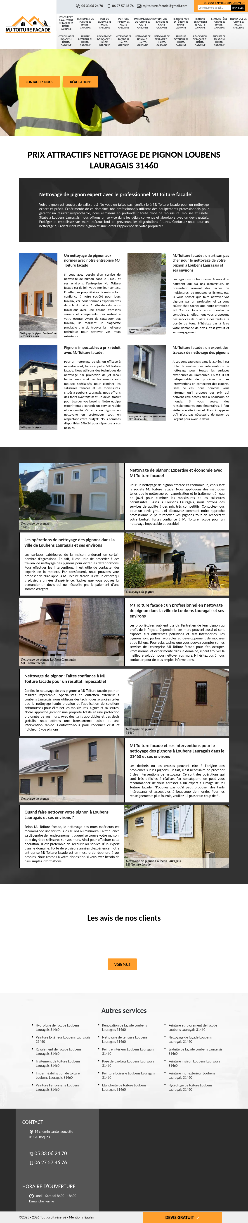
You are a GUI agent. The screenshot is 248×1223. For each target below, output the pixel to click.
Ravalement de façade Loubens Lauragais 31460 (58, 1051)
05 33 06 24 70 (90, 6)
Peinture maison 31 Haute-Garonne (124, 23)
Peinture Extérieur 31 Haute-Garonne (181, 41)
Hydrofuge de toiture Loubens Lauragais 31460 (190, 1087)
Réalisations (80, 82)
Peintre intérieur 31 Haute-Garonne (85, 41)
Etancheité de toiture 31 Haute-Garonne (219, 23)
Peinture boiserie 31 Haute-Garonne (162, 23)
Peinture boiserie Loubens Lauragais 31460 (128, 1075)
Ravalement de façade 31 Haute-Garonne (104, 41)
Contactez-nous (39, 82)
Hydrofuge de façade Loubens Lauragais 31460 (58, 1027)
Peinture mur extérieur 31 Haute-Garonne (181, 23)
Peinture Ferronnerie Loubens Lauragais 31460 (58, 1087)
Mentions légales (81, 1217)
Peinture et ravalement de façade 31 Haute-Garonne (66, 23)
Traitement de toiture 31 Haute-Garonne (85, 23)
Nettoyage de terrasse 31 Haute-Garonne (162, 41)
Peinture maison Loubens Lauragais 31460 (194, 1063)
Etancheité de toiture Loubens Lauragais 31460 (124, 1087)
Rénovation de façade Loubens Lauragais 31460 (124, 1027)
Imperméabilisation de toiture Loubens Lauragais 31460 (58, 1075)
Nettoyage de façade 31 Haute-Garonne (123, 41)
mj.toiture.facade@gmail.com (162, 6)
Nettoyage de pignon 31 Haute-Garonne (143, 41)
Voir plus (122, 965)
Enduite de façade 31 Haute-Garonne (219, 41)
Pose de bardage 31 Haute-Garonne (104, 23)
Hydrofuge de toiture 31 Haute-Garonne (238, 23)
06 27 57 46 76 (121, 6)
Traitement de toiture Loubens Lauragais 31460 (58, 1063)
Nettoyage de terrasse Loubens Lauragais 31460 (125, 1039)
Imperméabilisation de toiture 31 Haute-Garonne (143, 23)
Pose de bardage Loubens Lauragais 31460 (128, 1063)
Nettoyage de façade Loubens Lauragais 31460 (190, 1039)
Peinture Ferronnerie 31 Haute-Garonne (200, 23)
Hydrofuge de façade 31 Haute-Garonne (66, 41)
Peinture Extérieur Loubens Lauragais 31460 (63, 1039)
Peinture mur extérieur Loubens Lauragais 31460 (191, 1075)
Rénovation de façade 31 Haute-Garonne (200, 41)
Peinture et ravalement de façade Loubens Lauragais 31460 (192, 1027)
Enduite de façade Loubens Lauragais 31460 (195, 1051)
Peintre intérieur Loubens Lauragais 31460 (128, 1051)
